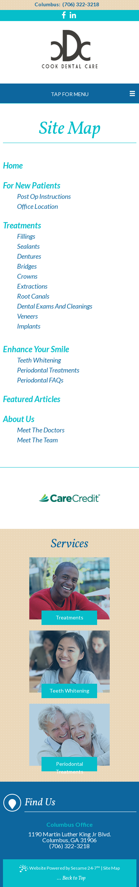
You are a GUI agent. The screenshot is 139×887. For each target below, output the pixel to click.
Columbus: (47, 4)
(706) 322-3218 (80, 4)
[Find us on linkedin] (73, 16)
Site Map (111, 868)
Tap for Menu (70, 94)
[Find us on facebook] (64, 16)
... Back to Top (71, 878)
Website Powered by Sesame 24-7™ (59, 868)
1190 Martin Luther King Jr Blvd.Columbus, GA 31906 (69, 832)
